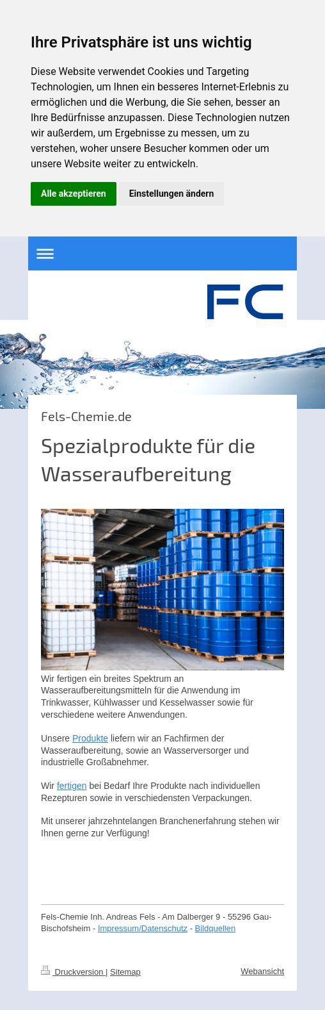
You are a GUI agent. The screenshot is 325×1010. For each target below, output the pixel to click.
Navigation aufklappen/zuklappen (162, 253)
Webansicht (262, 971)
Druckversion (73, 972)
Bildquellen (215, 928)
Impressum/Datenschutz (142, 928)
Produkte (90, 738)
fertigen (72, 786)
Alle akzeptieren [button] (73, 193)
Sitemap (125, 972)
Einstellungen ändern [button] (171, 193)
